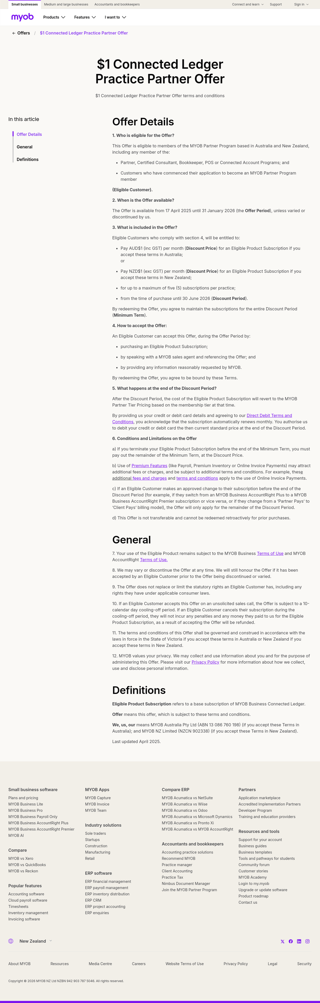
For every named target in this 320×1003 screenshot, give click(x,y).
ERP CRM (93, 900)
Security (304, 963)
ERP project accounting (105, 906)
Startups (92, 839)
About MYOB (19, 963)
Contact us (247, 902)
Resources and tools (259, 831)
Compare (17, 850)
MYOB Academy (252, 877)
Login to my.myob (253, 883)
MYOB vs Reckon (23, 871)
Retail (90, 858)
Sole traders (95, 833)
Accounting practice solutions (187, 852)
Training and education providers (266, 816)
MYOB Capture (98, 798)
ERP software (98, 873)
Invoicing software (24, 919)
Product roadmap (253, 896)
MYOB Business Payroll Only (32, 816)
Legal (272, 963)
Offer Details (29, 134)
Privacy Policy (205, 662)
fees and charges (150, 478)
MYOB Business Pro (25, 810)
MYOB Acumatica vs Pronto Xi (188, 823)
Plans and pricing (23, 798)
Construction (96, 846)
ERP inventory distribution (107, 894)
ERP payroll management (106, 887)
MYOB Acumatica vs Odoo (185, 810)
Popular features (25, 885)
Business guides (252, 846)
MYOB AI (16, 835)
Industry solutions (103, 825)
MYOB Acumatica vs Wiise (185, 804)
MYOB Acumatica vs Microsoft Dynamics (197, 816)
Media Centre (100, 963)
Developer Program (255, 810)
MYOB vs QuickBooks (27, 864)
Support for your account (260, 839)
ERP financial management (108, 881)
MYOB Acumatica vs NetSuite (187, 798)
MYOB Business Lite (25, 804)
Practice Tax (172, 877)
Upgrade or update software (262, 890)
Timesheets (18, 906)
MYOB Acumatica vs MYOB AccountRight (197, 829)
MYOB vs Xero (20, 858)
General (24, 146)
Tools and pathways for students (266, 858)
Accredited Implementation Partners (269, 804)
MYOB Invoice (97, 804)
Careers (139, 963)
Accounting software (26, 894)
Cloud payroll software (27, 900)
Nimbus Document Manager (186, 883)
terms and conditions (197, 478)
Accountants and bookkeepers (193, 844)
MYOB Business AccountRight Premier (41, 829)
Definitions (28, 159)
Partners (247, 789)
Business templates (255, 852)
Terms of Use (270, 553)
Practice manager (177, 864)
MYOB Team (96, 810)
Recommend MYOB (178, 858)
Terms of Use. (154, 559)
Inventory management (28, 913)
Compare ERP (175, 789)
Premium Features (149, 465)
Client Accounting (177, 871)
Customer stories (253, 871)
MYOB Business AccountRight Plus (38, 823)
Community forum (254, 864)
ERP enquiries (97, 913)
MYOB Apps (97, 789)
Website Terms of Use (185, 963)
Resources (60, 963)
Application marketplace (259, 798)
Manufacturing (97, 852)
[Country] (34, 941)
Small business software (32, 789)
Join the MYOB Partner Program (189, 890)
